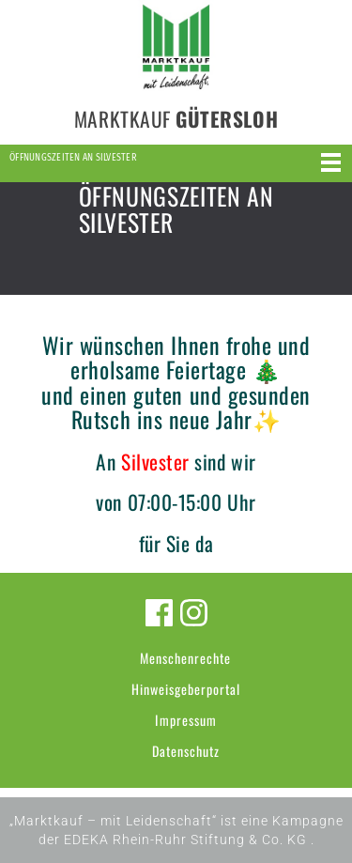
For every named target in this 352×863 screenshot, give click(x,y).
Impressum (186, 720)
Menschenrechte (185, 658)
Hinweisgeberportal (185, 689)
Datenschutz (186, 751)
